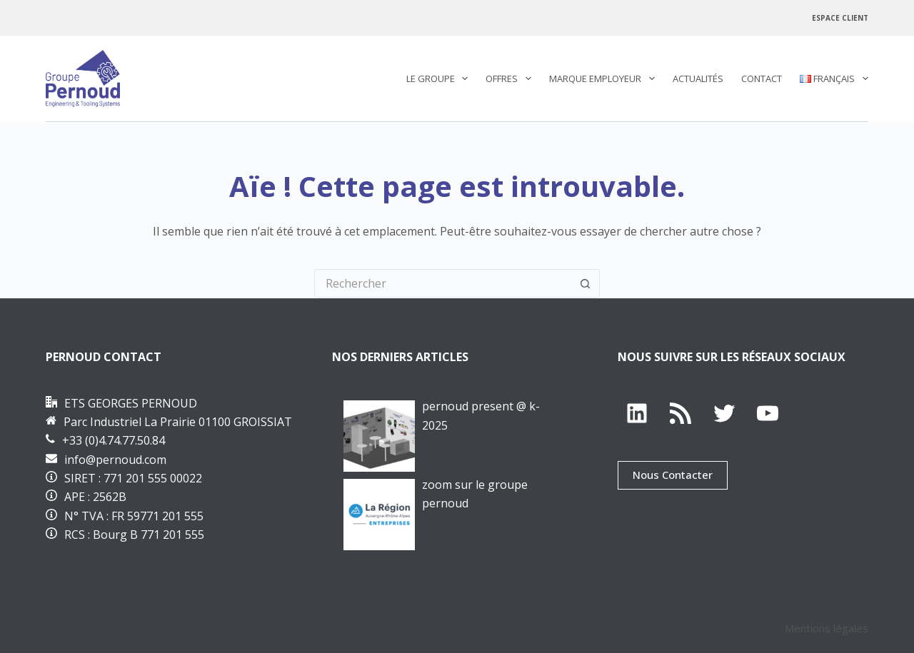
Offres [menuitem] (511, 78)
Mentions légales (826, 628)
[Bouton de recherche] (585, 283)
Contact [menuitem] (761, 78)
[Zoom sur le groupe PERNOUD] (379, 514)
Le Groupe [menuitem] (440, 78)
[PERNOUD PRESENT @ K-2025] (379, 436)
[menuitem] (829, 78)
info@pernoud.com (115, 459)
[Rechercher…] (442, 283)
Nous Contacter (673, 474)
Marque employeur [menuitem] (605, 78)
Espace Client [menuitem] (840, 18)
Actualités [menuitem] (698, 78)
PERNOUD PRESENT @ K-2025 (481, 415)
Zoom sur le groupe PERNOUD (475, 494)
